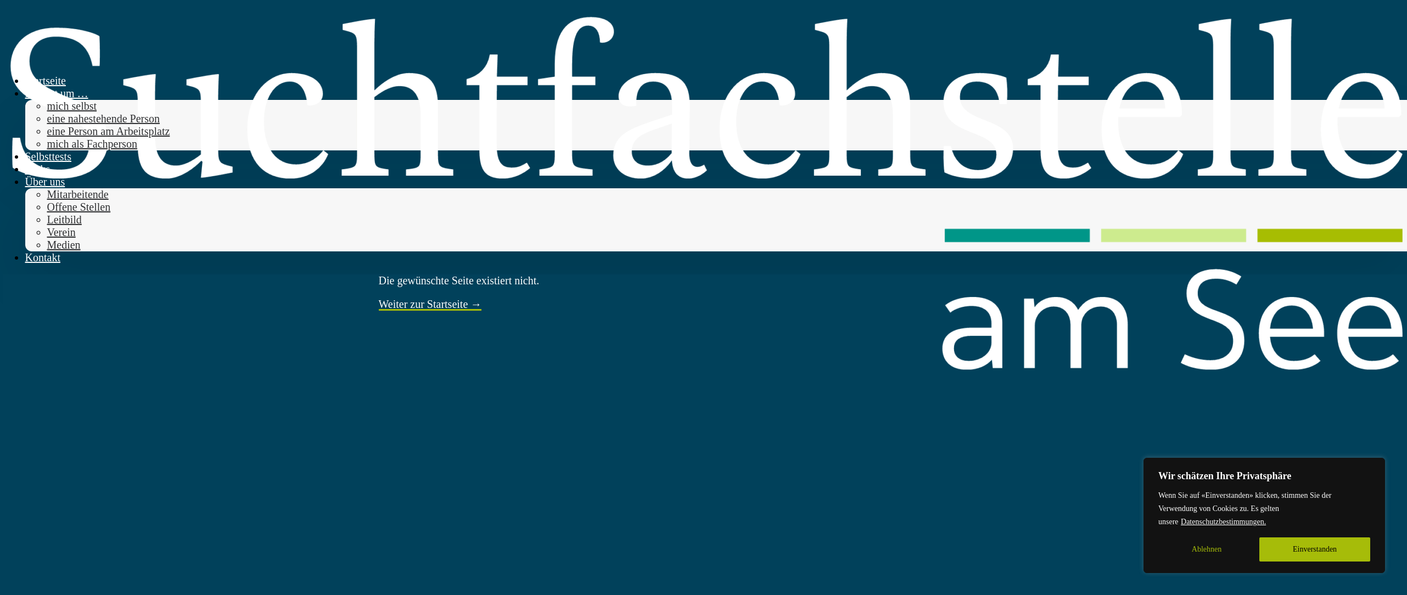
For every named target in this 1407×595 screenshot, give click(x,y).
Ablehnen (1206, 549)
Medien (64, 245)
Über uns (45, 182)
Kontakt (42, 257)
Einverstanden (1315, 549)
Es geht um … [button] (56, 93)
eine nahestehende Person (103, 119)
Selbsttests (48, 156)
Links (38, 169)
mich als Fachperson (92, 144)
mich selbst (72, 106)
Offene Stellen (79, 207)
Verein (61, 232)
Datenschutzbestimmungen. (1223, 522)
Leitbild (64, 220)
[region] (1264, 515)
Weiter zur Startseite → (430, 304)
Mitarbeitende (78, 194)
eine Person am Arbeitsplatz (108, 131)
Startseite (45, 81)
